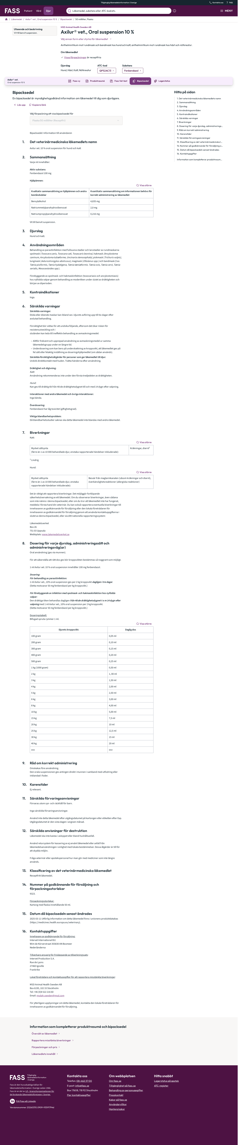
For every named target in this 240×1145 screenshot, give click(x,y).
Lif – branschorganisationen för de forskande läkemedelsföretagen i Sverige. (32, 1093)
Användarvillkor (118, 1104)
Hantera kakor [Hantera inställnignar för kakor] (117, 1108)
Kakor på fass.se (118, 1099)
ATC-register (161, 1085)
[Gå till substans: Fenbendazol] (132, 70)
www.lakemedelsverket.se (55, 534)
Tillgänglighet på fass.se (122, 1085)
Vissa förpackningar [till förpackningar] (75, 57)
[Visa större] (144, 185)
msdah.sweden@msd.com (50, 995)
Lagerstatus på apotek (166, 1080)
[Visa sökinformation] (174, 11)
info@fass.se (82, 1085)
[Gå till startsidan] (12, 11)
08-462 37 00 (84, 1080)
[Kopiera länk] (38, 104)
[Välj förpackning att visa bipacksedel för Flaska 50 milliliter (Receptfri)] (76, 120)
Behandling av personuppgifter (126, 1090)
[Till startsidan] (6, 19)
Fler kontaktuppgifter (79, 1094)
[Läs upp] (20, 104)
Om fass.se (115, 1080)
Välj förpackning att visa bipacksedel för (51, 113)
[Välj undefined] (86, 39)
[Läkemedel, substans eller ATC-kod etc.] (121, 11)
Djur (48, 10)
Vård (38, 10)
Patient (28, 10)
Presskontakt (116, 1094)
